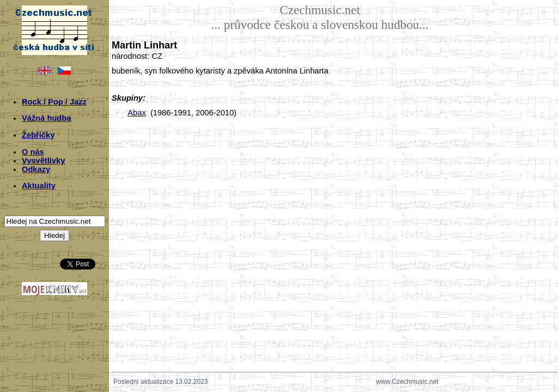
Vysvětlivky (43, 160)
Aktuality (39, 185)
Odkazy (36, 169)
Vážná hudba (46, 118)
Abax (136, 112)
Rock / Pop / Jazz (54, 101)
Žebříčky (38, 135)
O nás (33, 152)
